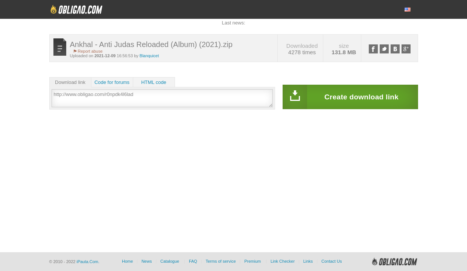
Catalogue (169, 261)
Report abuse (90, 51)
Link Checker (283, 261)
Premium (252, 261)
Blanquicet (149, 55)
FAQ (193, 261)
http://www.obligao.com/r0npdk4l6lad (162, 98)
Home (127, 261)
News (146, 261)
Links (308, 261)
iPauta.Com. (87, 261)
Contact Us (331, 261)
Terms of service (221, 261)
